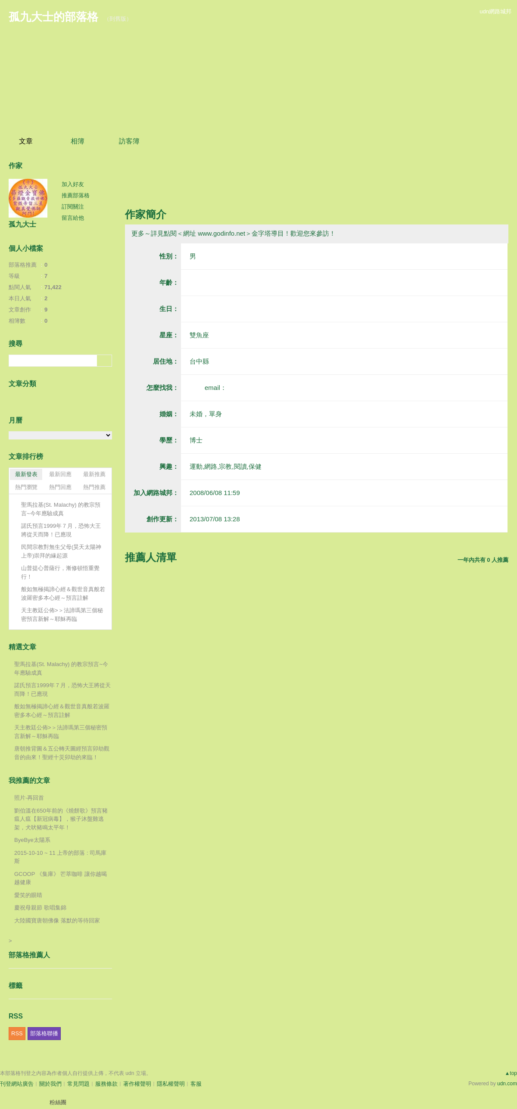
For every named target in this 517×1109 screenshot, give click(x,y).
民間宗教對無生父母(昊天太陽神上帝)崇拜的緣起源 (61, 551)
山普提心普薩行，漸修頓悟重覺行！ (60, 572)
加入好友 (73, 184)
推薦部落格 (76, 195)
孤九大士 (22, 224)
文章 (26, 141)
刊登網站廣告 (17, 1084)
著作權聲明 (137, 1084)
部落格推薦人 (29, 955)
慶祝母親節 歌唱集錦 (40, 907)
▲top (511, 1073)
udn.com (507, 1084)
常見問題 (78, 1084)
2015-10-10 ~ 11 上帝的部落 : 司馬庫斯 (60, 857)
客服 (196, 1084)
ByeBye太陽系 (32, 840)
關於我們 (50, 1084)
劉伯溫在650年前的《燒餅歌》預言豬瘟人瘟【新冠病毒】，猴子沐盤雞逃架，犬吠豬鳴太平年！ (61, 819)
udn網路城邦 (495, 11)
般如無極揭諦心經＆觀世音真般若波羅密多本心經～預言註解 (63, 593)
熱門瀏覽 (26, 487)
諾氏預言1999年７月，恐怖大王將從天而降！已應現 (61, 530)
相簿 (77, 141)
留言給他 (73, 218)
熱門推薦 (94, 487)
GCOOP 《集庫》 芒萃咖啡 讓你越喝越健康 (60, 878)
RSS (17, 1033)
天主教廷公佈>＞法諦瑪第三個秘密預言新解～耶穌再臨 (62, 614)
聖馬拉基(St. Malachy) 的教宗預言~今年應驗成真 (60, 509)
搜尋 (104, 361)
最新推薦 (94, 474)
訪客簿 (129, 141)
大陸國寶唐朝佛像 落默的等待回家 (57, 920)
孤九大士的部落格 (53, 16)
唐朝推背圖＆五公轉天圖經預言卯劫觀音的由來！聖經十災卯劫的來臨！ (61, 752)
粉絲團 (58, 1102)
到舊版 (117, 19)
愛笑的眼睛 (28, 895)
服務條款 (106, 1084)
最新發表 (26, 474)
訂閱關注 (73, 206)
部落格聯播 (44, 1033)
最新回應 (60, 474)
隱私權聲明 (171, 1084)
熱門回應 (60, 487)
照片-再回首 (29, 797)
